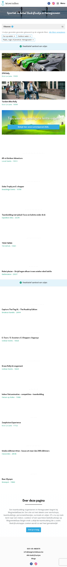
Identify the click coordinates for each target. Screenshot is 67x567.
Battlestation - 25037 (9, 274)
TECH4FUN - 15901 (9, 246)
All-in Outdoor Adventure (12, 158)
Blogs (33, 558)
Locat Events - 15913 (9, 161)
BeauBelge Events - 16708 (11, 189)
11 (41, 209)
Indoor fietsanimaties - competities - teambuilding (23, 394)
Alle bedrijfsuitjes (33, 555)
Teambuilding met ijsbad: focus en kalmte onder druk (24, 215)
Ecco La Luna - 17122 (10, 425)
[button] (33, 26)
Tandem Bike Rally (9, 101)
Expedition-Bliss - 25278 (10, 218)
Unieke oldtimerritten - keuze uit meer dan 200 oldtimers (25, 451)
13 (43, 304)
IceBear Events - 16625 (10, 369)
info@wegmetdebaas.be (33, 552)
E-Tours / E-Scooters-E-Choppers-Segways (20, 338)
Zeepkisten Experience (11, 422)
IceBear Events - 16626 (10, 341)
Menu (61, 3)
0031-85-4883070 (33, 549)
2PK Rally (6, 73)
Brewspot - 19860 (8, 482)
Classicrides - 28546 (9, 454)
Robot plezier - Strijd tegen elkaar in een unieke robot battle (27, 271)
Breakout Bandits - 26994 (11, 312)
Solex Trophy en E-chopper (13, 186)
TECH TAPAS (7, 243)
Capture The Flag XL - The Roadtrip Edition (19, 309)
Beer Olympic (7, 479)
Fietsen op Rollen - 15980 (11, 397)
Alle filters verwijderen (57, 32)
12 (41, 304)
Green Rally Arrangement (12, 366)
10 (38, 304)
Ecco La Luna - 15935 (10, 76)
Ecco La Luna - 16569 (10, 104)
